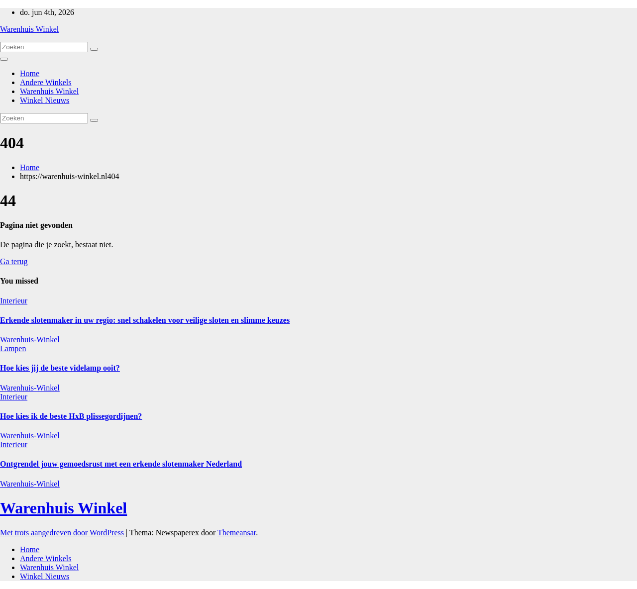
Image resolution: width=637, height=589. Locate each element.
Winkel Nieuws (44, 100)
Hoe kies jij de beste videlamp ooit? (60, 368)
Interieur (13, 300)
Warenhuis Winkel (29, 29)
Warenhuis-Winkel (30, 339)
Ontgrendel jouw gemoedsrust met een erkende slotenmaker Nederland (121, 464)
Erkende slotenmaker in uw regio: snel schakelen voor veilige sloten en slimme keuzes (145, 320)
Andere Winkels (45, 82)
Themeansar (236, 532)
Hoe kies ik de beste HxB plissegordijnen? (71, 416)
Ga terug (14, 261)
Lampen (13, 348)
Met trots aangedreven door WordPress (63, 532)
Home (29, 73)
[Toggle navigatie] (4, 59)
